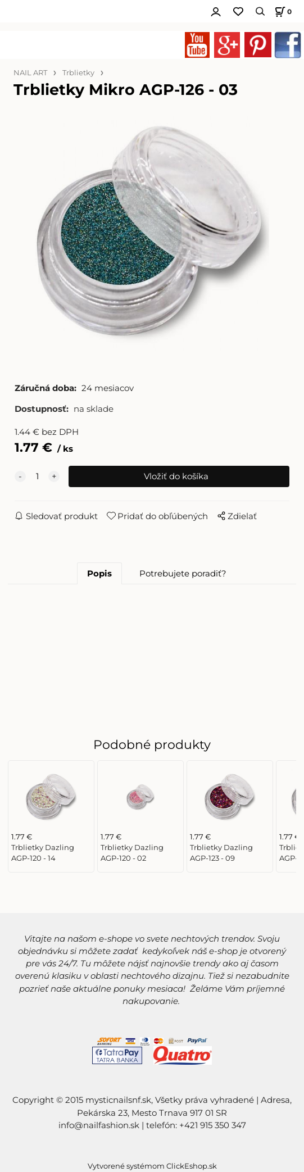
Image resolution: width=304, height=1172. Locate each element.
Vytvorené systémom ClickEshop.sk (152, 1166)
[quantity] (37, 476)
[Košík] (281, 11)
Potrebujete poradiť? (182, 574)
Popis (99, 574)
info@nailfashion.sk (98, 1125)
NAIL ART (30, 73)
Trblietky (78, 73)
